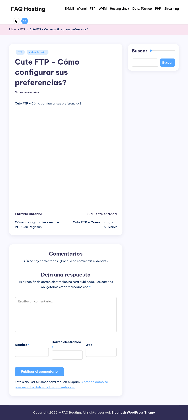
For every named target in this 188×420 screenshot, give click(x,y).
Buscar (139, 51)
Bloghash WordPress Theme (133, 412)
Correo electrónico (66, 345)
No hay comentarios (27, 92)
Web (89, 345)
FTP (20, 52)
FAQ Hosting (28, 8)
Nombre (22, 345)
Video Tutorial (37, 52)
